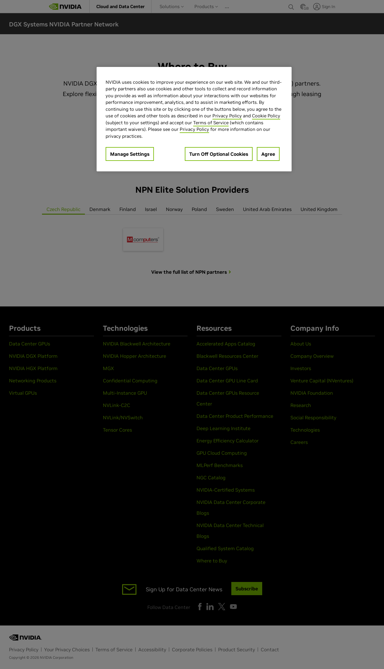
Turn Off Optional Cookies (218, 154)
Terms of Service (211, 122)
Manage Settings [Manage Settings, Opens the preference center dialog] (129, 154)
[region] (194, 119)
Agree (268, 154)
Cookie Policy (266, 116)
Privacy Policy (227, 116)
